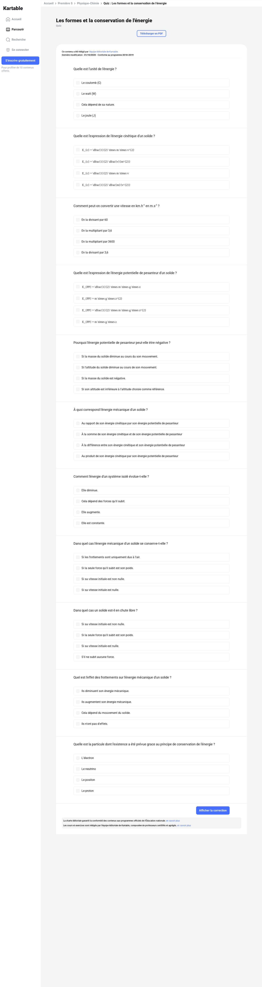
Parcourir (15, 29)
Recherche (16, 40)
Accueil (13, 19)
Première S (65, 3)
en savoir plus (173, 820)
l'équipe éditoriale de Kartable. (103, 51)
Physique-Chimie (88, 3)
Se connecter (17, 50)
